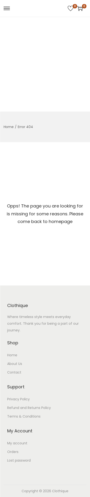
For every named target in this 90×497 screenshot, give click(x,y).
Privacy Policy (18, 399)
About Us (14, 363)
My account (17, 443)
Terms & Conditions (24, 416)
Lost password (19, 460)
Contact (14, 372)
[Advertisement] (45, 64)
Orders (12, 451)
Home (9, 126)
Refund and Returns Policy (29, 407)
